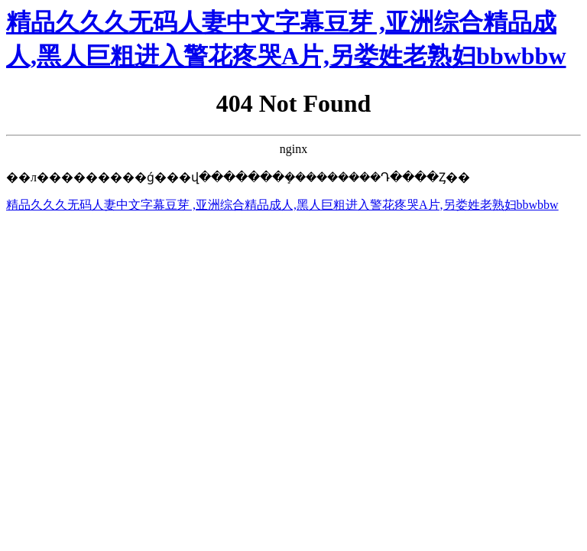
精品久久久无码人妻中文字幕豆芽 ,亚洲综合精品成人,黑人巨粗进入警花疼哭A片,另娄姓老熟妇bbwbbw (282, 204)
